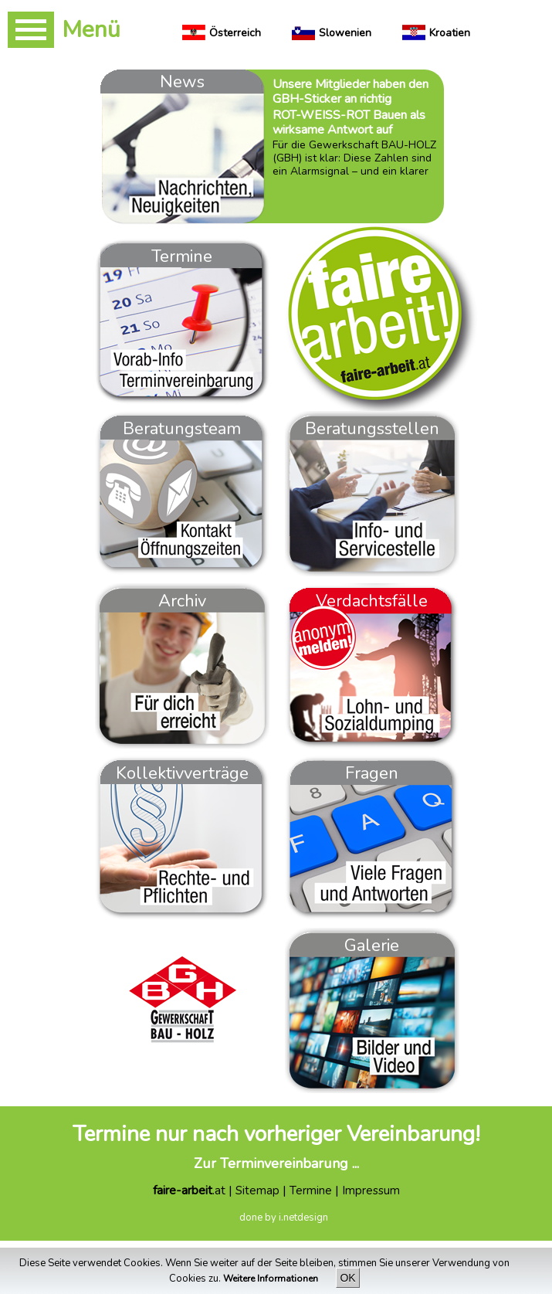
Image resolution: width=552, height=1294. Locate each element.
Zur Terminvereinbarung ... (276, 1163)
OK (347, 1278)
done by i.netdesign (283, 1217)
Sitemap (257, 1190)
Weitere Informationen (271, 1278)
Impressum (371, 1190)
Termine (311, 1190)
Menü (91, 30)
